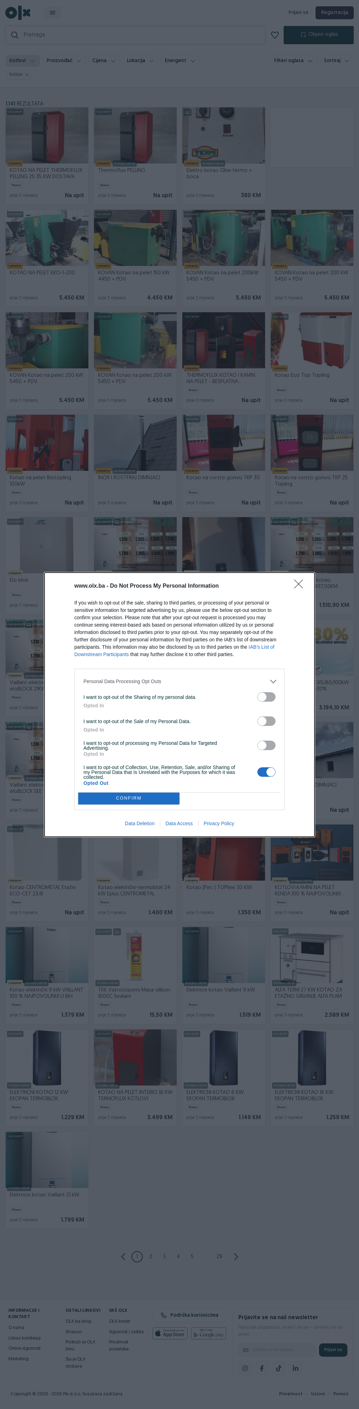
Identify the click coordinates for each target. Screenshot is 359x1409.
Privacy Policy (219, 823)
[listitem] (179, 681)
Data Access (179, 823)
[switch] (266, 697)
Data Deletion (140, 823)
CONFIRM (129, 798)
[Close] (300, 586)
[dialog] (179, 705)
